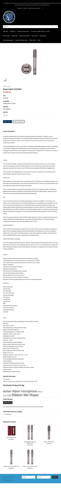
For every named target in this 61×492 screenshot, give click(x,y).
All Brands (5, 31)
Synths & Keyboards (24, 35)
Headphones (43, 35)
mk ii (39, 392)
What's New (33, 40)
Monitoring (14, 35)
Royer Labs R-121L (49, 441)
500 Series (12, 31)
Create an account (36, 8)
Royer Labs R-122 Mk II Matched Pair (30, 442)
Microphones (6, 35)
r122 (9, 395)
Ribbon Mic (20, 395)
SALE (39, 40)
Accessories (35, 35)
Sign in (30, 8)
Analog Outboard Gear (23, 31)
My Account (20, 8)
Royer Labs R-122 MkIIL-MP (30, 466)
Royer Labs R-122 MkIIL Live (11, 466)
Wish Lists (25, 8)
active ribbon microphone (20, 391)
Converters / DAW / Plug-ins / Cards (40, 31)
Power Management (8, 40)
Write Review (7, 402)
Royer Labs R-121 (11, 437)
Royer (34, 395)
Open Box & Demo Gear (21, 40)
